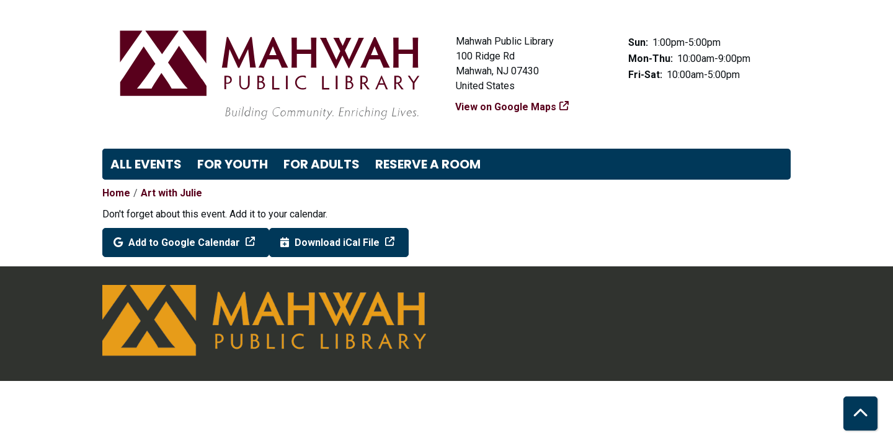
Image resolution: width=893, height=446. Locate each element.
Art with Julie (171, 193)
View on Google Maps (506, 107)
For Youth (232, 164)
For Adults (321, 164)
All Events (146, 164)
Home (116, 193)
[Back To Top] (860, 413)
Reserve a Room (428, 164)
